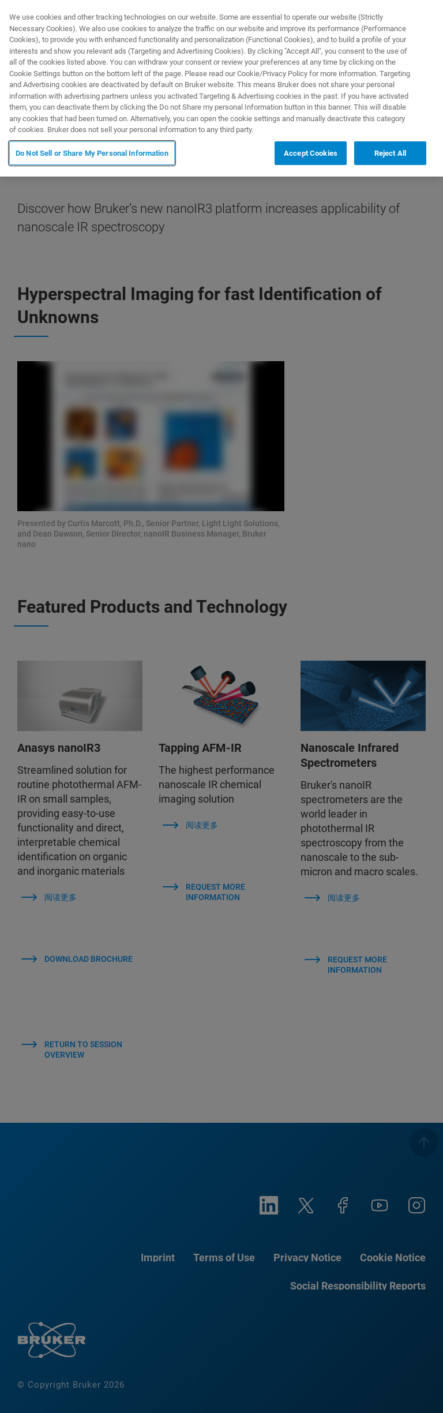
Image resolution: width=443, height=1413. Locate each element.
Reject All (390, 153)
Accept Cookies (310, 153)
